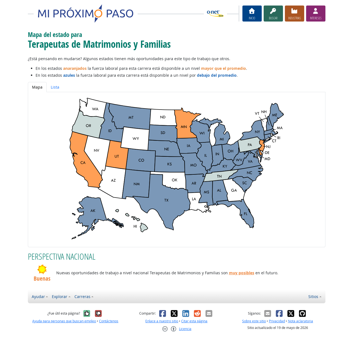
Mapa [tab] (37, 87)
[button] (42, 269)
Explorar (59, 296)
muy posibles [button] (241, 272)
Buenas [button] (42, 278)
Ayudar (38, 296)
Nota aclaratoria (300, 321)
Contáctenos (108, 321)
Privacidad (277, 321)
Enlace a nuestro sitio (161, 321)
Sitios (313, 296)
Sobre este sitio (254, 321)
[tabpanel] (176, 169)
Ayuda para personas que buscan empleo (64, 321)
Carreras (82, 296)
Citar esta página (194, 321)
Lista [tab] (55, 87)
